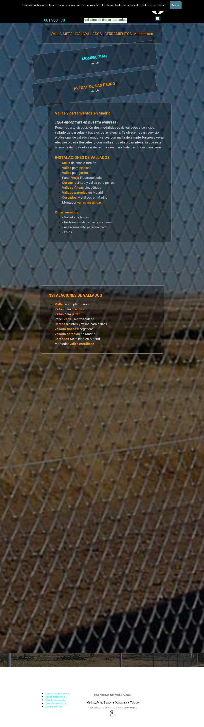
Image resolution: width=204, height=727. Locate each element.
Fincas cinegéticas (55, 696)
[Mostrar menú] (157, 18)
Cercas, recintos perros (57, 693)
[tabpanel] (54, 20)
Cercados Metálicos (55, 703)
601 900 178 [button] (54, 20)
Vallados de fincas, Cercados (105, 20)
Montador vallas (53, 706)
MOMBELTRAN (60, 58)
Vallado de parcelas (55, 700)
